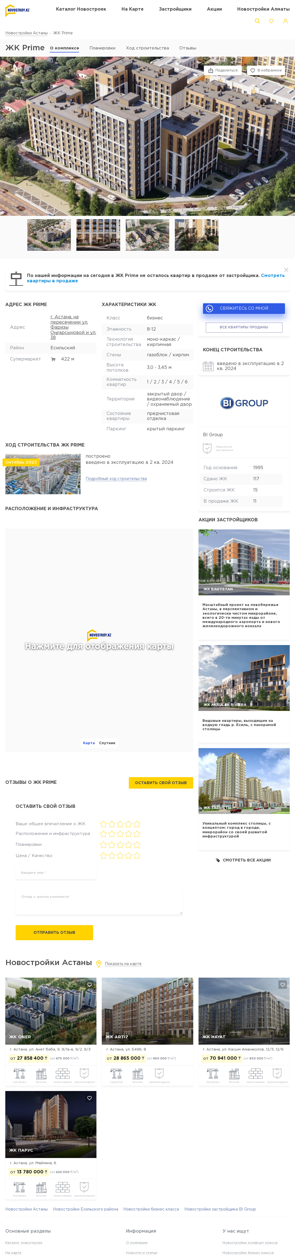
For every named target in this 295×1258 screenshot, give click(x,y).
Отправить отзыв (54, 932)
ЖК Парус (21, 1150)
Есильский (62, 348)
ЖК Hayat (214, 1037)
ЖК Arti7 (117, 1037)
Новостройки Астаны (26, 33)
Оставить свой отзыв (161, 783)
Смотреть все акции (243, 860)
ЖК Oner (20, 1037)
